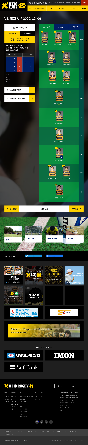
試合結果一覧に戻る (17, 98)
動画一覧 (37, 399)
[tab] (12, 33)
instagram (46, 422)
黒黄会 (84, 3)
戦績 (12, 409)
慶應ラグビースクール (66, 408)
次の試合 (74, 208)
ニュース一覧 (38, 396)
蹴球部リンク (52, 3)
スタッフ (13, 401)
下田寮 (22, 414)
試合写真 (6, 401)
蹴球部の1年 (23, 399)
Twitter (34, 256)
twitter (41, 422)
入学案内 (22, 404)
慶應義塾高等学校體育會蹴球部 (68, 395)
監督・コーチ (14, 404)
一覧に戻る (44, 208)
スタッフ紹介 (23, 401)
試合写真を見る (15, 90)
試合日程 (6, 396)
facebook (51, 422)
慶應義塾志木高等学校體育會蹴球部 (69, 398)
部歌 (21, 406)
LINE (38, 421)
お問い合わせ (77, 3)
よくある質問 (23, 411)
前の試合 (13, 208)
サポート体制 (23, 409)
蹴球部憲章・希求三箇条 (26, 396)
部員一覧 (13, 396)
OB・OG (13, 406)
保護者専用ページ (69, 3)
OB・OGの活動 (60, 3)
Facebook (54, 256)
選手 (12, 399)
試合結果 (6, 399)
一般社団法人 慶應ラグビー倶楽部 (69, 393)
